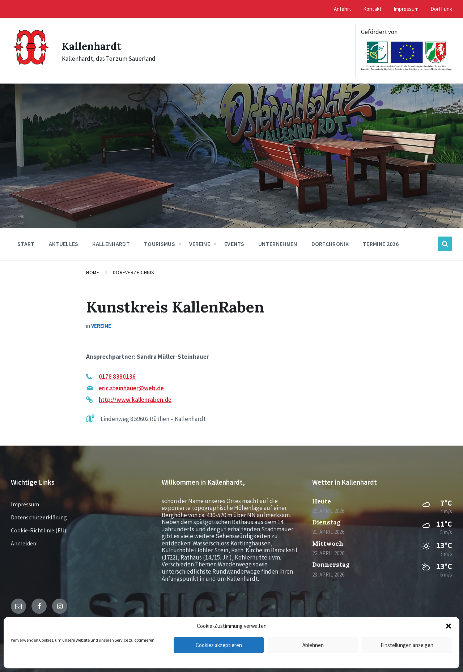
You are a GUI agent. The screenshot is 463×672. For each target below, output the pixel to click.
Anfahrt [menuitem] (342, 8)
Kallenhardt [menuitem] (111, 243)
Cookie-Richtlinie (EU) (38, 530)
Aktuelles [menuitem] (63, 243)
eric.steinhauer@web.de (131, 388)
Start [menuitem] (26, 243)
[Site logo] (31, 68)
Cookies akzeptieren (219, 645)
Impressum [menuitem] (406, 8)
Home (92, 272)
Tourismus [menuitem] (159, 243)
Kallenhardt (93, 46)
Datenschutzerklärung (39, 517)
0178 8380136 (117, 376)
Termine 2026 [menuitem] (381, 243)
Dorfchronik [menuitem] (330, 243)
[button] (448, 626)
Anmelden (23, 543)
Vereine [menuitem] (199, 243)
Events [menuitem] (234, 243)
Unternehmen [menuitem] (277, 243)
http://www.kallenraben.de (135, 400)
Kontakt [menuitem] (372, 8)
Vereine (101, 325)
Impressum (25, 504)
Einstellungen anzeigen (407, 645)
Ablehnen (313, 645)
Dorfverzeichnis (133, 272)
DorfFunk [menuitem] (441, 8)
